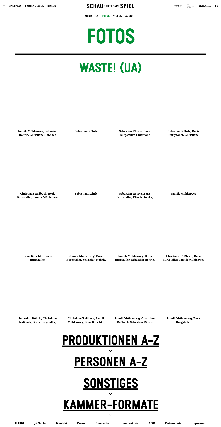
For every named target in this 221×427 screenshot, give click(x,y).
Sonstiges (110, 384)
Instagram (19, 423)
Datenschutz (173, 423)
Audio (129, 16)
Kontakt (61, 423)
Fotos (106, 16)
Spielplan (15, 6)
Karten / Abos (34, 6)
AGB (151, 423)
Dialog (51, 6)
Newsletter (102, 423)
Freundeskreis (129, 423)
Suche (42, 423)
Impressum (198, 423)
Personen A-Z (110, 362)
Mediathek (91, 16)
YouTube (22, 423)
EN (216, 6)
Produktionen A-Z (110, 341)
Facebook (16, 423)
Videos (117, 16)
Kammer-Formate (110, 405)
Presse (81, 423)
